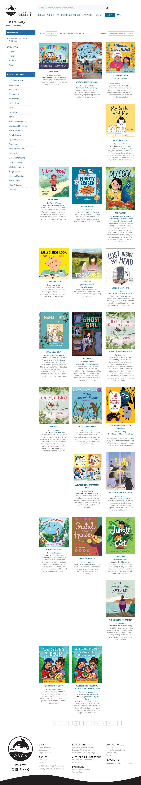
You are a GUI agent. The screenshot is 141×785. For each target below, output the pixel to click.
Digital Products (46, 752)
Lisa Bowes (88, 491)
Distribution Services (81, 769)
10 (109, 723)
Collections (43, 750)
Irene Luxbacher (87, 287)
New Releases (45, 747)
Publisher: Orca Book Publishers (17, 40)
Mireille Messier (88, 285)
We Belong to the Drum (54, 686)
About (50, 15)
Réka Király (122, 431)
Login (109, 15)
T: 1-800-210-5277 (113, 747)
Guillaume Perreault (59, 358)
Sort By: (104, 33)
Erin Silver (88, 210)
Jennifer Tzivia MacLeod (122, 216)
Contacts (109, 755)
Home (8, 26)
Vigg (121, 291)
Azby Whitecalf (59, 691)
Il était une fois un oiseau (120, 352)
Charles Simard (59, 360)
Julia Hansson (122, 496)
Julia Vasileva (59, 205)
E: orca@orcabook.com (115, 750)
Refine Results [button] (14, 32)
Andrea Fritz (88, 430)
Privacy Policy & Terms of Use (51, 768)
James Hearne (92, 493)
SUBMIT (130, 764)
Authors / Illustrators (68, 15)
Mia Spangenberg (126, 434)
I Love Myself (53, 199)
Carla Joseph (59, 555)
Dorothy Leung (126, 626)
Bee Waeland (89, 562)
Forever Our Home (54, 549)
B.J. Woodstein (126, 498)
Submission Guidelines (82, 759)
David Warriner (126, 294)
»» (120, 723)
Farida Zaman (122, 79)
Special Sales (77, 772)
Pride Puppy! (54, 72)
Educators (87, 15)
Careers (42, 762)
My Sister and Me (120, 140)
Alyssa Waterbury (92, 364)
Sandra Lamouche (55, 689)
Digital (99, 15)
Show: (42, 33)
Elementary (17, 26)
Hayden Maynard (92, 212)
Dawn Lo (59, 287)
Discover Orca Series (81, 750)
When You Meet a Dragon (87, 82)
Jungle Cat (120, 556)
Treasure (87, 281)
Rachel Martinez (126, 360)
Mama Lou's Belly (53, 352)
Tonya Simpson (55, 553)
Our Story (43, 759)
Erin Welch (122, 623)
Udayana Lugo (92, 88)
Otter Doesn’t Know (87, 427)
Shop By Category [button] (15, 74)
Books (41, 15)
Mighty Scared (87, 206)
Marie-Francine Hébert (55, 355)
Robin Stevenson (55, 75)
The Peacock (120, 213)
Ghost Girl (87, 358)
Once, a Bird (54, 427)
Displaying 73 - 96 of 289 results (72, 33)
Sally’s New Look (54, 281)
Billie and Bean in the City (120, 493)
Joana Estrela (122, 144)
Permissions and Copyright (84, 752)
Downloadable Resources (83, 747)
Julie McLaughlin (59, 77)
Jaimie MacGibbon (126, 219)
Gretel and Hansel (87, 559)
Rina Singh (122, 355)
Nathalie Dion (126, 357)
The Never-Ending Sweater (120, 620)
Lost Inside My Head (120, 288)
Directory (76, 762)
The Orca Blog (112, 752)
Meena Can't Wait (120, 75)
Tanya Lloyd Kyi (88, 85)
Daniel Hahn (126, 146)
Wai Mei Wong (55, 203)
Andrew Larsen (55, 285)
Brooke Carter (88, 362)
